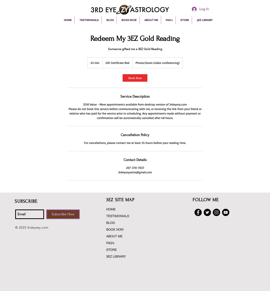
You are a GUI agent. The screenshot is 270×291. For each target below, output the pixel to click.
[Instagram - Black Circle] (216, 212)
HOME (111, 209)
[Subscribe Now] (63, 214)
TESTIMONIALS (117, 216)
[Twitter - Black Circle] (207, 212)
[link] (135, 78)
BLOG (110, 223)
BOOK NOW (115, 229)
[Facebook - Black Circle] (198, 212)
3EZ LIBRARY (116, 256)
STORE (111, 250)
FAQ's (110, 243)
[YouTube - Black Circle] (225, 212)
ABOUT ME (114, 236)
